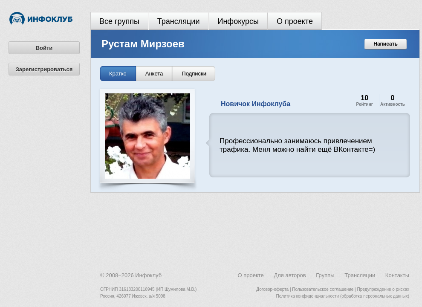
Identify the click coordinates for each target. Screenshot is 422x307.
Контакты (397, 275)
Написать (385, 44)
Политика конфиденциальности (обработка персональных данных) (342, 296)
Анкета (154, 73)
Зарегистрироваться (44, 69)
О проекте (295, 21)
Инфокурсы (238, 21)
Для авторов (290, 275)
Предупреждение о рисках (383, 289)
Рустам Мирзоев (143, 43)
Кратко (118, 73)
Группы (325, 275)
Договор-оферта (272, 289)
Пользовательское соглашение (322, 289)
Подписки (194, 73)
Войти (44, 48)
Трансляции (178, 21)
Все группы (119, 21)
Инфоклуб (148, 275)
